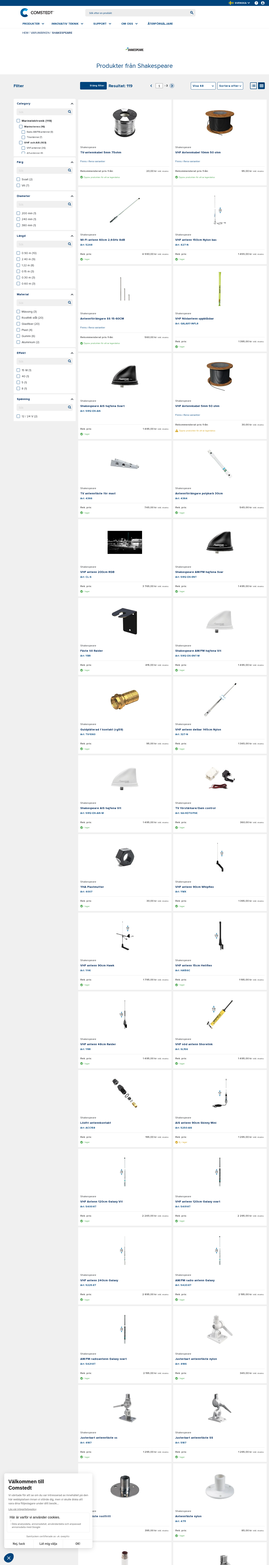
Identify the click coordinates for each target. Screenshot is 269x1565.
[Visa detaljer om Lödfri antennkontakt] (109, 817)
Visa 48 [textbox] (198, 86)
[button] (239, 3)
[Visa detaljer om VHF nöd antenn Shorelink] (235, 735)
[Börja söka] (189, 13)
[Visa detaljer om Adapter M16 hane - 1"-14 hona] (172, 1228)
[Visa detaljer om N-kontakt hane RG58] (109, 1393)
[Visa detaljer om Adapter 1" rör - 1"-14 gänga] (109, 1310)
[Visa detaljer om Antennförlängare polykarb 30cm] (109, 406)
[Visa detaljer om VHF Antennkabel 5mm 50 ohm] (172, 311)
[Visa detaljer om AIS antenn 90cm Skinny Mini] (172, 817)
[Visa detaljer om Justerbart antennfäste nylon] (172, 981)
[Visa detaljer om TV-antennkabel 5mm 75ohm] (109, 123)
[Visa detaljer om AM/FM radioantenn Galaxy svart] (109, 981)
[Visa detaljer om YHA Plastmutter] (109, 652)
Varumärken (40, 33)
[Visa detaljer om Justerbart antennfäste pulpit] (172, 1146)
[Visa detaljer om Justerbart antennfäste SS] (109, 1064)
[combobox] (140, 13)
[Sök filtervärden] (45, 112)
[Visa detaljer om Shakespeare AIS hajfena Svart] (109, 311)
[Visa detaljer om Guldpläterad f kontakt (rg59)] (235, 488)
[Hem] (39, 13)
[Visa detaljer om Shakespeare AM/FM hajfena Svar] (235, 406)
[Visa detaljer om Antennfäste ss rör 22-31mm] (109, 1228)
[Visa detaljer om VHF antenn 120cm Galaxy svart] (109, 899)
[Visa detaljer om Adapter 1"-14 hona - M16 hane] (235, 1228)
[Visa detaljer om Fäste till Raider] (109, 488)
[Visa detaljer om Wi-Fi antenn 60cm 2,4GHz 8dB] (235, 123)
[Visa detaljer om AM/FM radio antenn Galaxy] (235, 899)
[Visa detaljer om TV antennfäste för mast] (235, 311)
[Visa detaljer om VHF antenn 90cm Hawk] (235, 652)
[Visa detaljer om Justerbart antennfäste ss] (235, 981)
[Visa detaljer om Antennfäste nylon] (235, 1064)
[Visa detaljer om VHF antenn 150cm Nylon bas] (109, 217)
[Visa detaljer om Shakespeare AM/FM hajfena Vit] (172, 488)
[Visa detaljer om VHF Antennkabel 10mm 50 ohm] (172, 123)
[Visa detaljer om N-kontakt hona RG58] (172, 1393)
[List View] (253, 86)
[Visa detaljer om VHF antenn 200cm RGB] (172, 406)
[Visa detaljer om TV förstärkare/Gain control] (235, 570)
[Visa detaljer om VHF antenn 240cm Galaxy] (172, 899)
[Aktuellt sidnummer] (159, 86)
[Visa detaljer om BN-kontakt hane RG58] (235, 1393)
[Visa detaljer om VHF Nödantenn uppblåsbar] (235, 217)
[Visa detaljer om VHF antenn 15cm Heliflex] (109, 735)
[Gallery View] (261, 86)
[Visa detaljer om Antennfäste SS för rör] (172, 1310)
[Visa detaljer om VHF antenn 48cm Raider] (172, 735)
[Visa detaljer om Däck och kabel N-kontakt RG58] (235, 1310)
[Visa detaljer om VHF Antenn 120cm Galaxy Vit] (235, 817)
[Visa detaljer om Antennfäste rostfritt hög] (109, 1146)
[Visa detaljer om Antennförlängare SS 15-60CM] (172, 217)
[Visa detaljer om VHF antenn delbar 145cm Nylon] (109, 570)
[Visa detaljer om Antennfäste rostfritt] (172, 1064)
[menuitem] (33, 24)
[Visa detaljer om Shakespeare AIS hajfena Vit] (172, 570)
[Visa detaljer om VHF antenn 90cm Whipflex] (172, 652)
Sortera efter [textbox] (229, 86)
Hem (25, 33)
